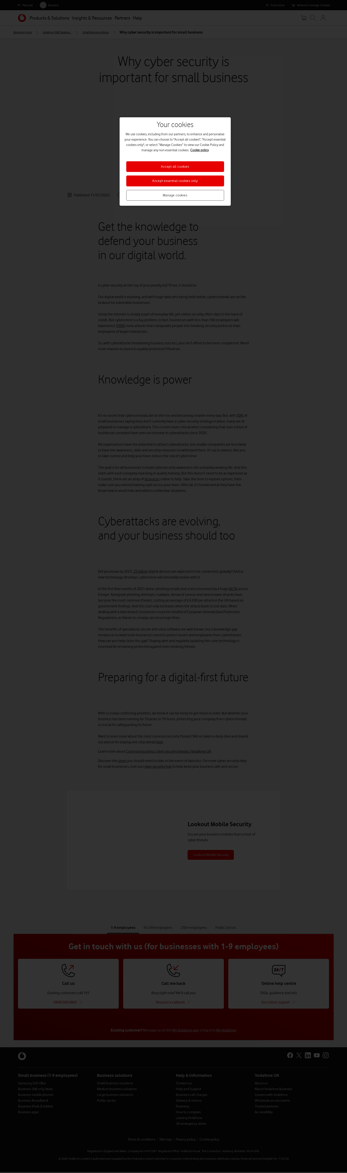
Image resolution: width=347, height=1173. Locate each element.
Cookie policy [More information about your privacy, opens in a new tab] (199, 150)
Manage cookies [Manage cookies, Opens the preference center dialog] (175, 195)
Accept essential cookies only (175, 181)
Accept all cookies (175, 167)
